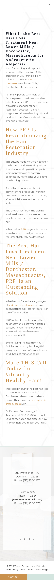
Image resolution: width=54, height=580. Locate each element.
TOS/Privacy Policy (15, 569)
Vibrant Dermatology (37, 569)
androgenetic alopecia (21, 305)
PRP (23, 229)
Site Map (41, 566)
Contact (13, 577)
